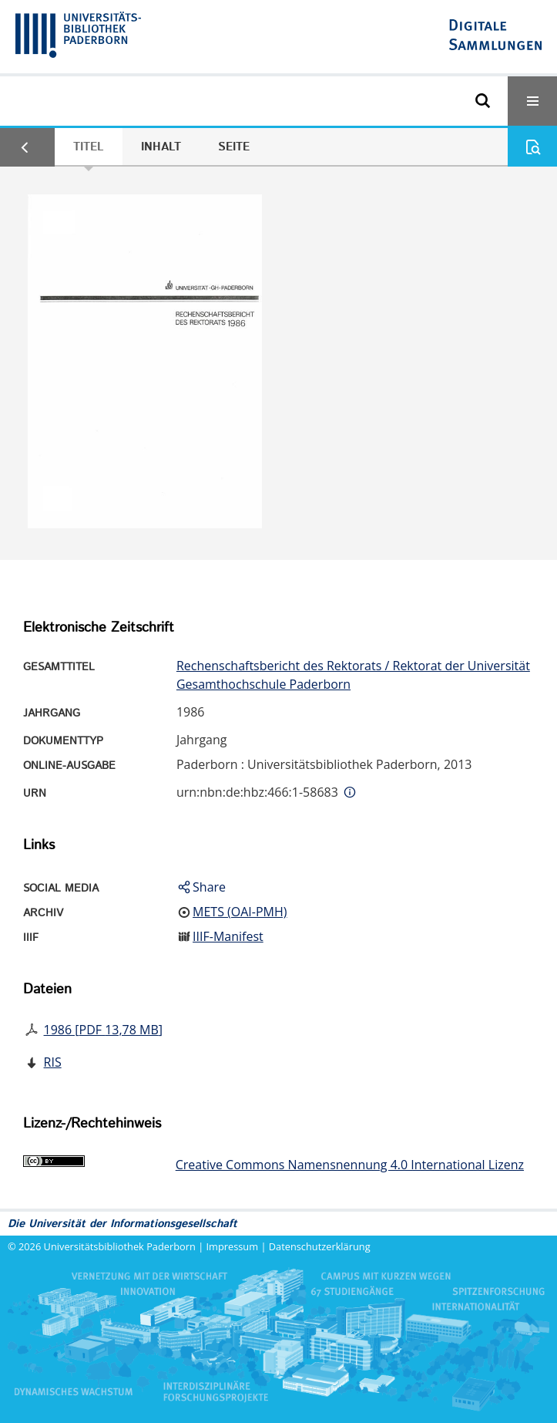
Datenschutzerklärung (320, 1246)
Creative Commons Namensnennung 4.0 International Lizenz (350, 1164)
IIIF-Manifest (228, 936)
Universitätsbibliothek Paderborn (120, 1246)
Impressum (232, 1246)
